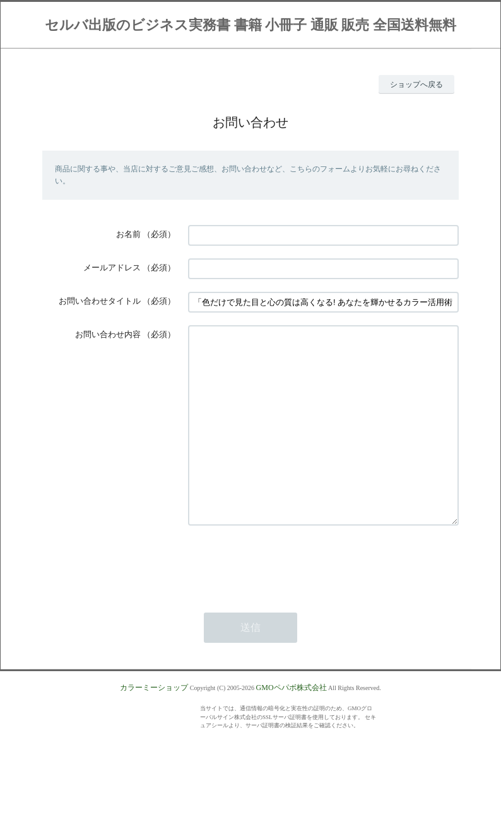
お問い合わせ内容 (108, 334)
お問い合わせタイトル (100, 301)
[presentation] (284, 600)
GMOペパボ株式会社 (291, 725)
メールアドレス (112, 267)
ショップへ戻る (416, 84)
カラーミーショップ (154, 725)
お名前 (128, 234)
